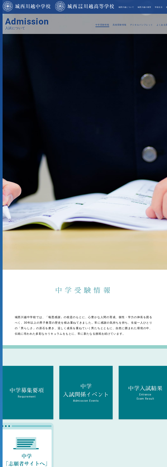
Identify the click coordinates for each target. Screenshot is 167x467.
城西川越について (83, 7)
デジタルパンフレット (141, 25)
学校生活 (115, 7)
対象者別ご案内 (158, 7)
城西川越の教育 (101, 7)
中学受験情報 (102, 25)
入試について (141, 7)
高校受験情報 (119, 25)
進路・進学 (127, 7)
